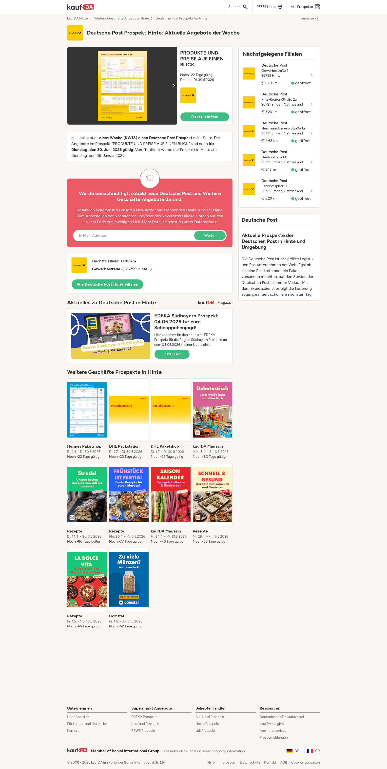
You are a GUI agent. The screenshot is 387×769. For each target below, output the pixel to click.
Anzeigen (310, 18)
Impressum (227, 762)
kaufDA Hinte (77, 18)
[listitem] (87, 418)
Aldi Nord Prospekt (209, 717)
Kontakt (270, 762)
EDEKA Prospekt (144, 717)
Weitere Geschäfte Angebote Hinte (121, 18)
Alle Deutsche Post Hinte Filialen (107, 284)
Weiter (210, 235)
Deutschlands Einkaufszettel (282, 717)
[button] (149, 86)
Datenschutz (205, 222)
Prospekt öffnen (204, 117)
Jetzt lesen (172, 354)
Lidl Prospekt (205, 731)
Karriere (73, 731)
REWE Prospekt (143, 731)
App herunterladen (274, 731)
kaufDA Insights (272, 724)
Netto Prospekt (207, 724)
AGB (283, 762)
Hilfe (211, 762)
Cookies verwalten (305, 762)
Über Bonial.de (78, 717)
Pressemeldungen (274, 737)
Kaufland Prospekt (145, 724)
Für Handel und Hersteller (87, 724)
